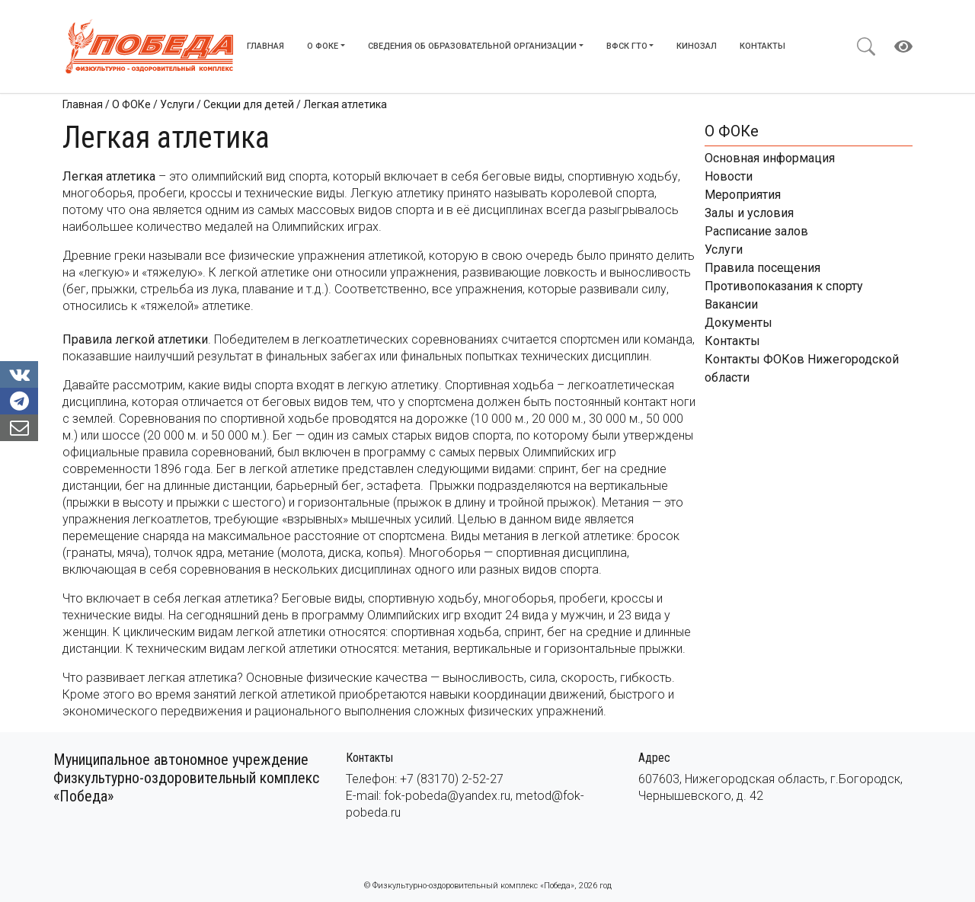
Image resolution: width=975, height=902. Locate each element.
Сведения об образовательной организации (472, 46)
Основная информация (770, 158)
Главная (265, 46)
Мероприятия (743, 194)
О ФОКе (322, 46)
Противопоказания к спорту (784, 286)
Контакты (762, 46)
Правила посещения (762, 268)
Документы (738, 322)
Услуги (724, 249)
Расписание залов (756, 231)
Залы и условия (749, 213)
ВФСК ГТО (626, 46)
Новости (729, 176)
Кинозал (696, 46)
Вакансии (731, 304)
